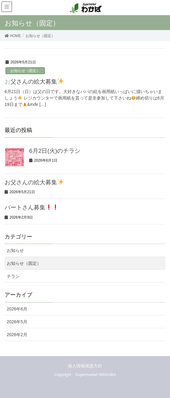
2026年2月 (17, 334)
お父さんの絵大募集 (34, 81)
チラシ (13, 276)
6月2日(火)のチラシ (54, 151)
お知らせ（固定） (25, 71)
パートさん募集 (31, 207)
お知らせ (15, 250)
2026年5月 (17, 321)
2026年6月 (17, 308)
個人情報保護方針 (85, 365)
